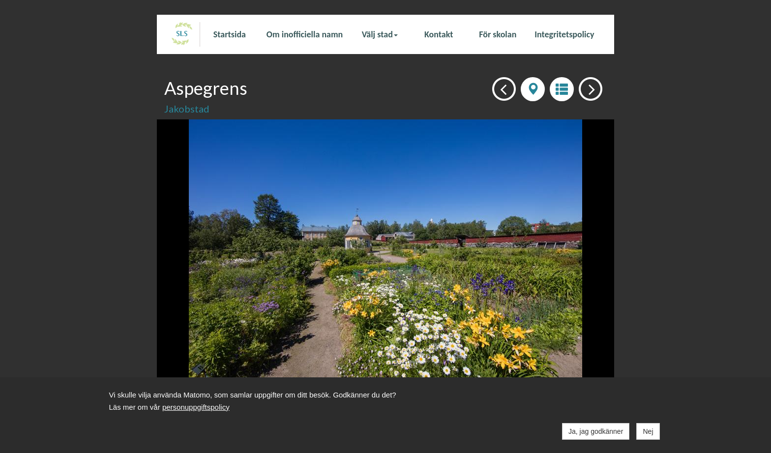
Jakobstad (186, 108)
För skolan (497, 34)
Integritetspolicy (564, 34)
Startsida (229, 34)
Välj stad (380, 34)
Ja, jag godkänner (595, 431)
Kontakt (438, 34)
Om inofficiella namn (305, 34)
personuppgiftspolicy (196, 407)
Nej (648, 431)
